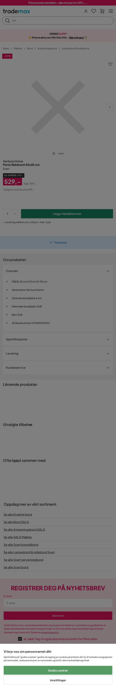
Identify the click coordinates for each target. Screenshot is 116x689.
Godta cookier (58, 670)
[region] (58, 666)
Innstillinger (58, 680)
